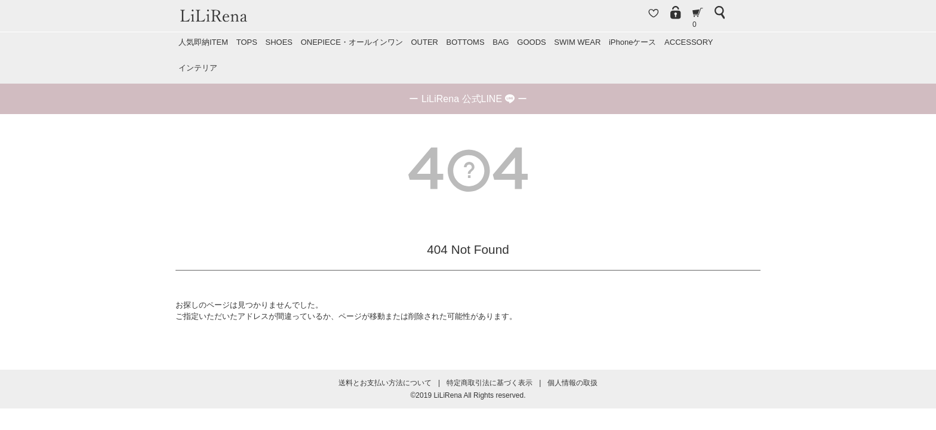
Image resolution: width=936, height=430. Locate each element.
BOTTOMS (466, 42)
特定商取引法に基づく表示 (489, 383)
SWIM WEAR (577, 42)
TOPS (246, 42)
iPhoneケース (632, 42)
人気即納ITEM (203, 42)
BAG (500, 42)
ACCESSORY (688, 42)
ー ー (467, 99)
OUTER (424, 42)
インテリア (197, 67)
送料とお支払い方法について (385, 383)
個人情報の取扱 (572, 383)
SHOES (278, 42)
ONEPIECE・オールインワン (352, 42)
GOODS (531, 42)
